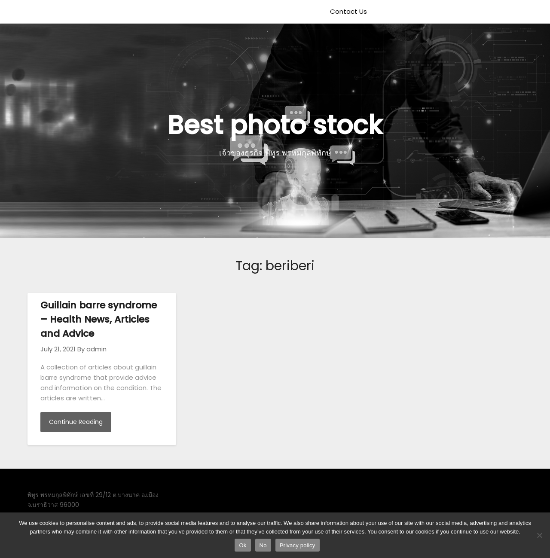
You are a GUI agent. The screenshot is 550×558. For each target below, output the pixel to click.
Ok (242, 545)
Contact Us (348, 11)
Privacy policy (297, 545)
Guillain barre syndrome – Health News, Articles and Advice (98, 319)
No (263, 545)
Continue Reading (76, 422)
